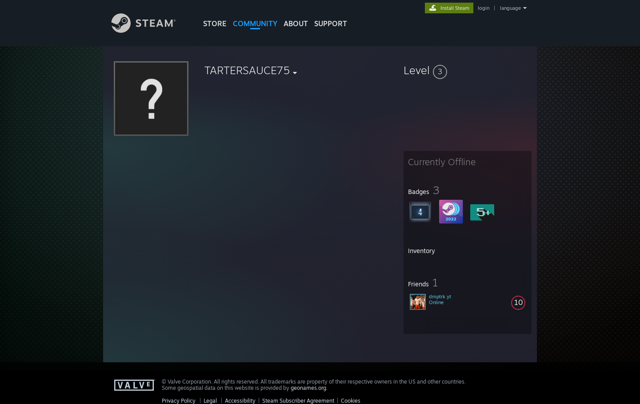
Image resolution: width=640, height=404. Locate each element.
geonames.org (308, 387)
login (483, 8)
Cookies (350, 400)
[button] (468, 70)
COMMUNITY (255, 23)
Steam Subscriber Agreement (298, 400)
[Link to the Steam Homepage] (150, 30)
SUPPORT (330, 23)
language (510, 8)
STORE (215, 23)
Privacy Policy (179, 400)
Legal (210, 400)
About (296, 23)
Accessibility (240, 400)
